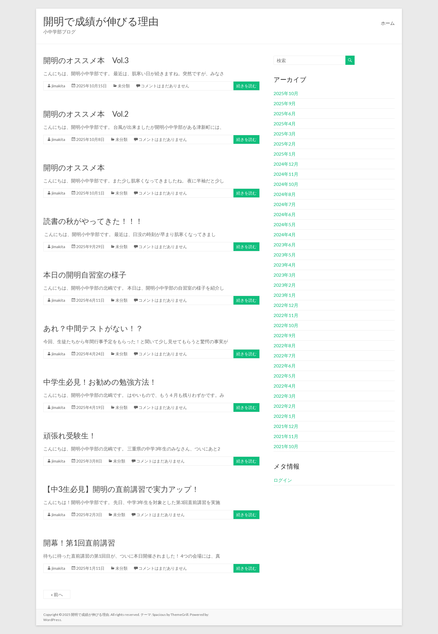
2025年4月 (285, 123)
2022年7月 (285, 355)
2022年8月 (285, 345)
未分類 (124, 85)
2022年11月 (286, 315)
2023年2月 (285, 285)
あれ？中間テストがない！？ (93, 328)
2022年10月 (286, 325)
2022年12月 (286, 305)
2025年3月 (285, 133)
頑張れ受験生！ (69, 435)
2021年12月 (286, 426)
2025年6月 (285, 113)
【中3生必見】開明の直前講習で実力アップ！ (121, 489)
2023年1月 (285, 295)
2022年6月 (285, 365)
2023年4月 (285, 264)
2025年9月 (285, 103)
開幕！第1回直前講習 (79, 542)
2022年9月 (285, 335)
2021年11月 (286, 436)
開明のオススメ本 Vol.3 (86, 60)
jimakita (58, 85)
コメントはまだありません (165, 85)
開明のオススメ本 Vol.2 (86, 113)
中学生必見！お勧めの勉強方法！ (100, 381)
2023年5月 (285, 254)
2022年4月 (285, 385)
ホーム (388, 23)
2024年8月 (285, 194)
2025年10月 (286, 93)
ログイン (283, 480)
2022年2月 (285, 406)
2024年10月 (286, 184)
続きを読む (246, 85)
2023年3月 (285, 275)
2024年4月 (285, 234)
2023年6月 (285, 244)
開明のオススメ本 (74, 167)
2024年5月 (285, 224)
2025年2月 (285, 143)
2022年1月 (285, 416)
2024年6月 (285, 214)
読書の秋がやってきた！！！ (93, 221)
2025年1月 (285, 153)
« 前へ (57, 594)
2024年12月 (286, 164)
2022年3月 (285, 396)
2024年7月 (285, 204)
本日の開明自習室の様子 (84, 274)
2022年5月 (285, 375)
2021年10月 (286, 446)
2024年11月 (286, 174)
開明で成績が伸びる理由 (101, 21)
